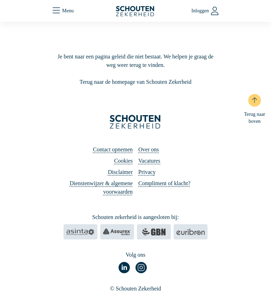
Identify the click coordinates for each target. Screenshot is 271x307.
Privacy (147, 172)
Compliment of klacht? (164, 183)
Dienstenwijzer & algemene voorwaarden (101, 187)
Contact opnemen (113, 149)
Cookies (123, 161)
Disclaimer (120, 172)
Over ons (148, 149)
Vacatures (149, 161)
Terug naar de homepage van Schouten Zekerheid (136, 82)
